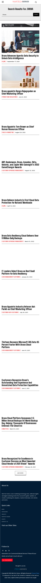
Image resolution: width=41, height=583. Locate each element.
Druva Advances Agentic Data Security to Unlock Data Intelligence (20, 57)
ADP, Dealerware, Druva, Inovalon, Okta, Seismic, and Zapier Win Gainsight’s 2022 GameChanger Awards (20, 165)
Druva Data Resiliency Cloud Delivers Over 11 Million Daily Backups (20, 237)
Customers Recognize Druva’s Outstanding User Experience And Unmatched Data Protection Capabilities (20, 383)
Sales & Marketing (8, 132)
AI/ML (4, 61)
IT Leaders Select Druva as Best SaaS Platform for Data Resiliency (18, 272)
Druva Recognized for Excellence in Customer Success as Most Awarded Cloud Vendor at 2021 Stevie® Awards (18, 461)
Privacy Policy (35, 573)
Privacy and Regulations (9, 97)
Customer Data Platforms (10, 312)
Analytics (5, 429)
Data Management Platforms (11, 277)
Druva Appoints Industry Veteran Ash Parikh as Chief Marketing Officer (18, 308)
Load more (20, 473)
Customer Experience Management (12, 170)
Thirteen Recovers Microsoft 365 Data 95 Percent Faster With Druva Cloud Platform (20, 345)
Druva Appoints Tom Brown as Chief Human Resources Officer (18, 128)
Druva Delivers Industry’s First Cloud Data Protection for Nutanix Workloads (20, 201)
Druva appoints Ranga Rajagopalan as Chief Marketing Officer (19, 92)
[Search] (36, 14)
